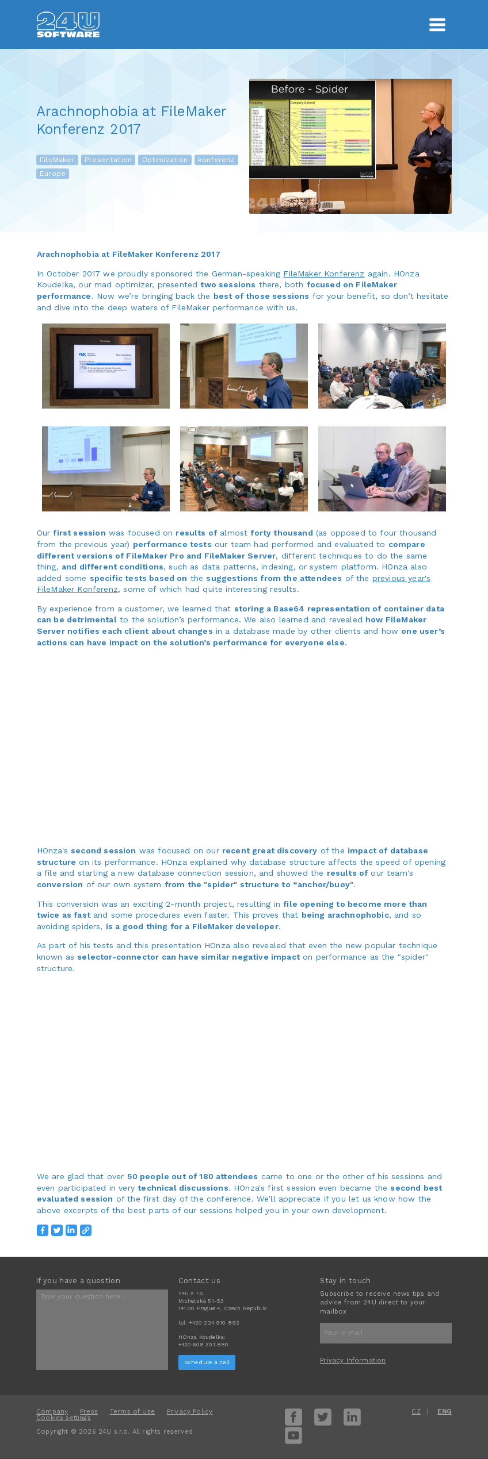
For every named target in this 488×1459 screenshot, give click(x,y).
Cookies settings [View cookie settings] (63, 1418)
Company (52, 1411)
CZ (415, 1411)
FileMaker (57, 160)
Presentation (108, 160)
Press (89, 1411)
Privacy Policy (189, 1411)
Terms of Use (132, 1411)
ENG (444, 1411)
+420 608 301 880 (203, 1344)
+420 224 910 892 (214, 1322)
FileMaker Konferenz (323, 273)
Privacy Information (353, 1360)
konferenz (216, 160)
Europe (53, 174)
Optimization (165, 160)
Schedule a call (207, 1362)
